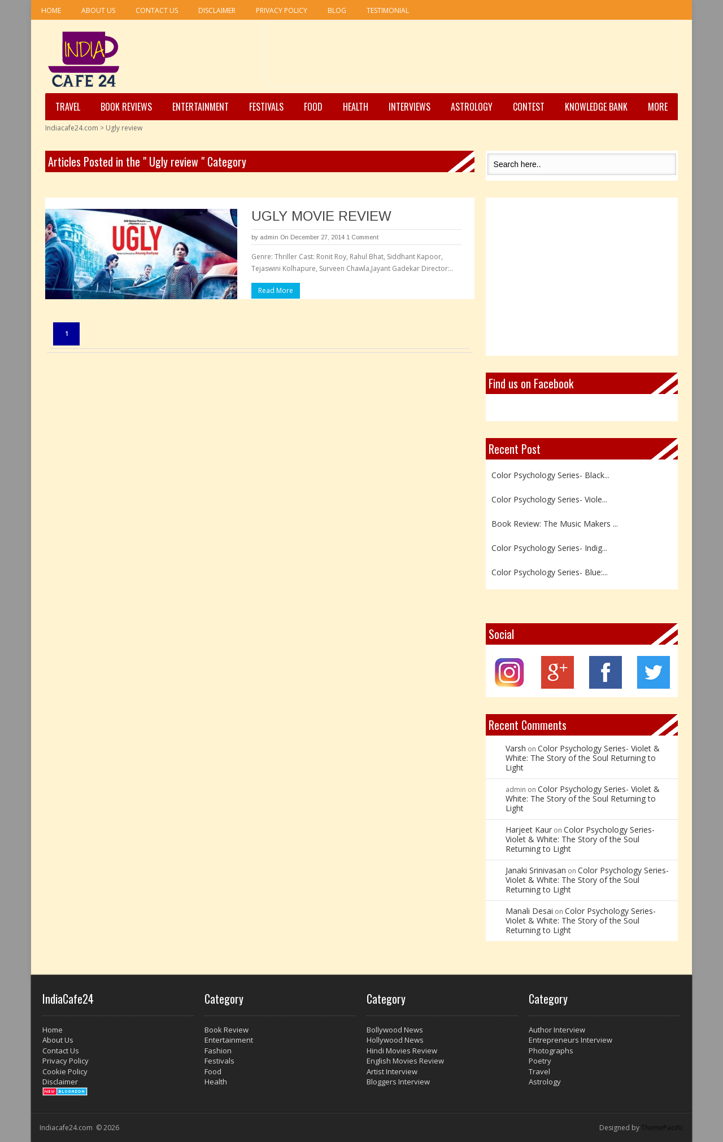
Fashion (218, 1050)
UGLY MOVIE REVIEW (321, 216)
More (658, 106)
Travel (67, 106)
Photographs (551, 1050)
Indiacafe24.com (71, 128)
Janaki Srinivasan (536, 870)
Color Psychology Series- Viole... (549, 499)
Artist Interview (392, 1071)
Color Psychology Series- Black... (550, 475)
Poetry (540, 1061)
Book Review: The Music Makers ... (554, 523)
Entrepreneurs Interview (570, 1040)
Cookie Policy (65, 1071)
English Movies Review (405, 1061)
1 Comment (362, 237)
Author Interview (557, 1030)
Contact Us (157, 10)
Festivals (266, 106)
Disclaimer (217, 10)
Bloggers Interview (398, 1082)
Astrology (472, 106)
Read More (275, 290)
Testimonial (388, 10)
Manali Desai (529, 910)
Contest (529, 106)
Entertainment (200, 106)
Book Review (226, 1030)
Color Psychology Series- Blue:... (549, 572)
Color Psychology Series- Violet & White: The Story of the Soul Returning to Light (583, 758)
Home (51, 10)
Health (355, 106)
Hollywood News (395, 1040)
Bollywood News (395, 1030)
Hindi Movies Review (402, 1050)
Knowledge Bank (596, 106)
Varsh (516, 748)
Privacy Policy (281, 10)
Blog (337, 10)
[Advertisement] (471, 57)
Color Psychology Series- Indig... (549, 547)
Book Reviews (126, 106)
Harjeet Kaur (529, 829)
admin (269, 237)
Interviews (409, 106)
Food (313, 106)
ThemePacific (662, 1127)
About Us (98, 10)
